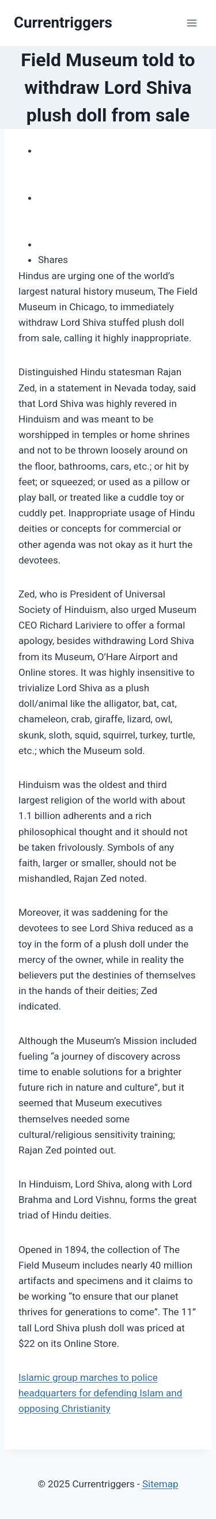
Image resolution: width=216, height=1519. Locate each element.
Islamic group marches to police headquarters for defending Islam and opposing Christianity (100, 1393)
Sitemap (160, 1484)
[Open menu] (191, 23)
